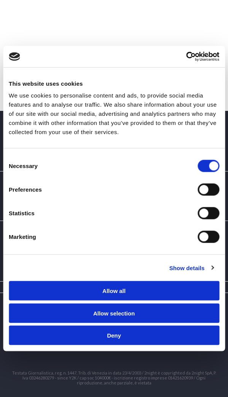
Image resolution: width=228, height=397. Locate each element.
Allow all (114, 291)
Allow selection (114, 313)
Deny (114, 335)
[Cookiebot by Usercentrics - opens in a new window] (186, 57)
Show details (187, 267)
